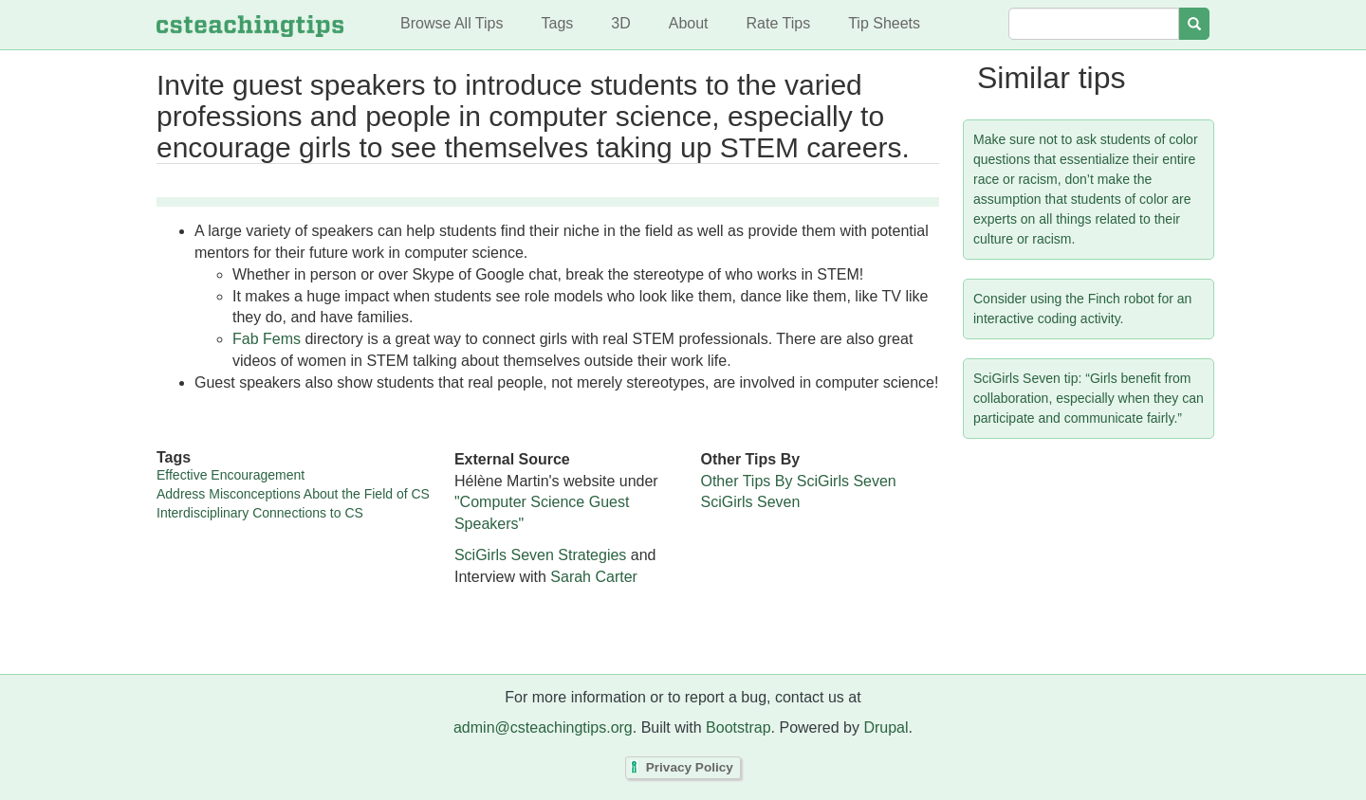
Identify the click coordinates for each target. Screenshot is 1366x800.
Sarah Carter (593, 577)
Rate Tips (779, 23)
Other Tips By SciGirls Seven (797, 481)
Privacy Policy (689, 768)
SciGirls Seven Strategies (540, 555)
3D (620, 23)
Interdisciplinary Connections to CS (260, 512)
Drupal (885, 727)
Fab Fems (266, 339)
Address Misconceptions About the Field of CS (293, 493)
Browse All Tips (451, 23)
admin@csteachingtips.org (543, 727)
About (689, 23)
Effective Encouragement (231, 474)
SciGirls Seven (750, 502)
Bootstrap (738, 727)
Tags (557, 23)
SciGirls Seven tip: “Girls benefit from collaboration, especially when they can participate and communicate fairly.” (1088, 398)
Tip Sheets (884, 23)
